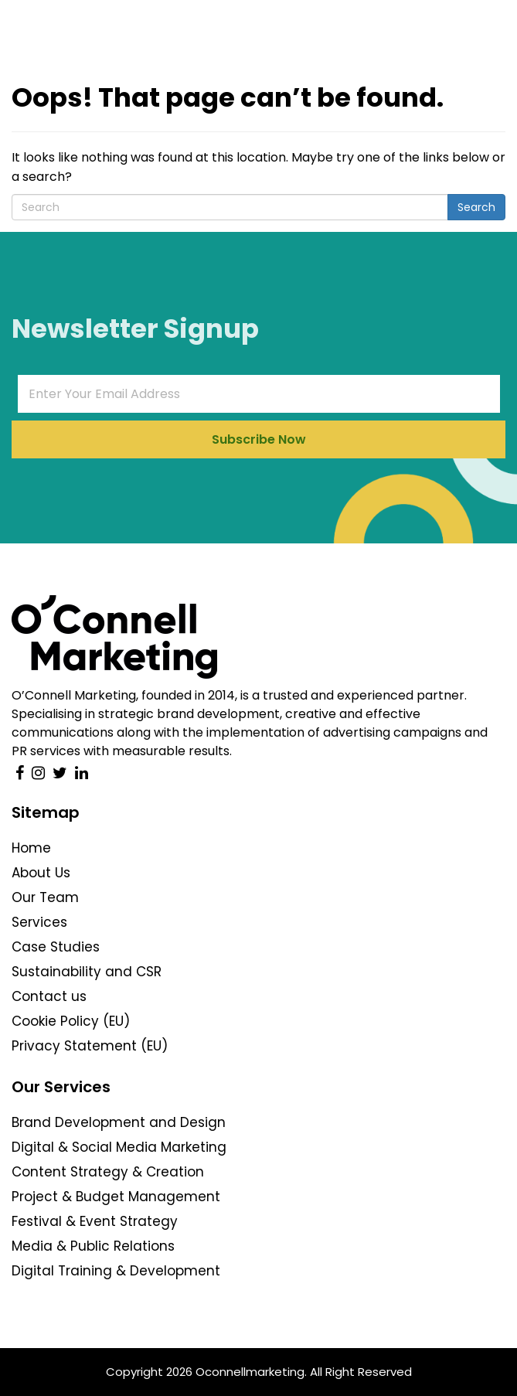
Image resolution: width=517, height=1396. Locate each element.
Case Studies (56, 947)
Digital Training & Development (116, 1271)
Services (39, 922)
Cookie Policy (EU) (71, 1021)
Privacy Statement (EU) (90, 1046)
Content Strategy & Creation (108, 1172)
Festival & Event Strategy (95, 1221)
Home (31, 848)
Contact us (49, 996)
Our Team (45, 897)
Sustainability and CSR (87, 971)
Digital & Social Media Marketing (119, 1147)
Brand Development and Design (119, 1122)
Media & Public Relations (93, 1246)
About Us (41, 872)
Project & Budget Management (116, 1196)
